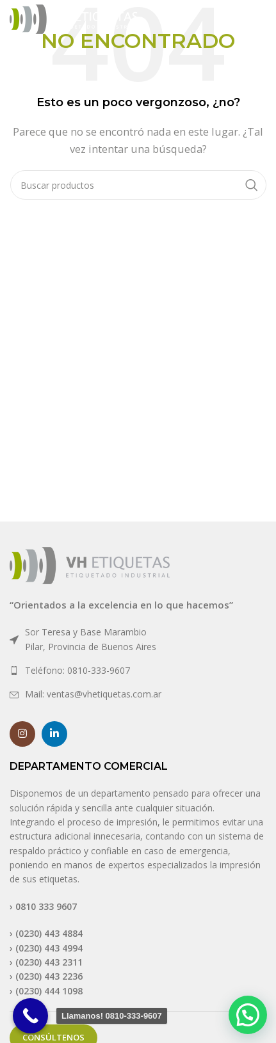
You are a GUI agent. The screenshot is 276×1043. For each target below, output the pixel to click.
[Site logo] (74, 18)
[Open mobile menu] (246, 19)
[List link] (138, 639)
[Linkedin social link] (54, 734)
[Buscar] (138, 185)
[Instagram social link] (22, 734)
